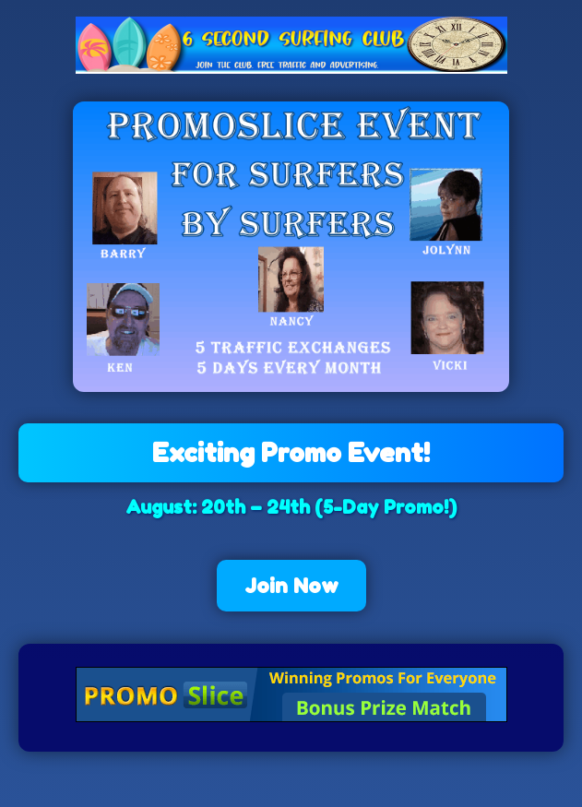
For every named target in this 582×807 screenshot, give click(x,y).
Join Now (291, 586)
